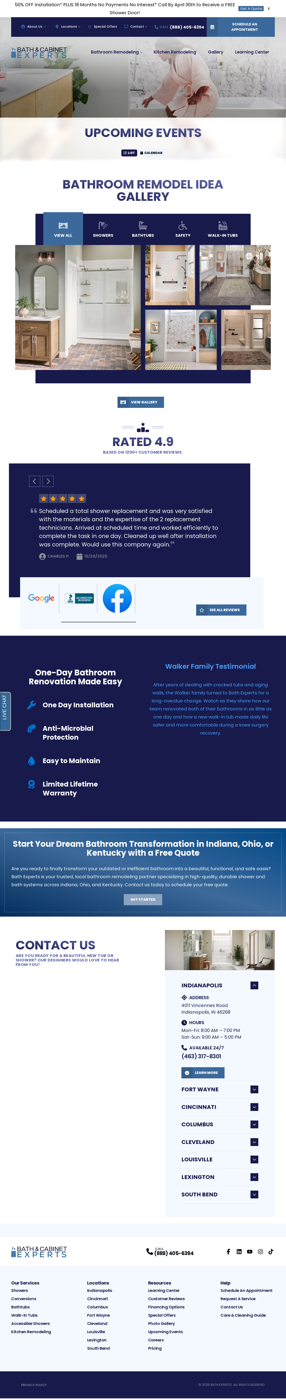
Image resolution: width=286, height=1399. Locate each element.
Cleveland (219, 1143)
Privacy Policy (33, 1385)
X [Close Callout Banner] (269, 8)
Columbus (219, 1125)
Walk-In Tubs (24, 1316)
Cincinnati (219, 1108)
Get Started (143, 900)
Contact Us (232, 1307)
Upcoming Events (165, 1332)
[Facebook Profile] (228, 1252)
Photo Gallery (161, 1324)
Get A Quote (251, 8)
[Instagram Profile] (260, 1252)
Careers (156, 1340)
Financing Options (166, 1307)
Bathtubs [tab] (143, 230)
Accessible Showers (30, 1324)
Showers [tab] (103, 230)
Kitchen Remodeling (175, 52)
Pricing (155, 1349)
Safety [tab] (183, 230)
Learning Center (252, 52)
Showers (19, 1291)
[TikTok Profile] (271, 1252)
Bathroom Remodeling (115, 52)
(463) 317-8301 (201, 1057)
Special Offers (102, 26)
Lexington (219, 1178)
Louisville (219, 1160)
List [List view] (129, 153)
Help (225, 1284)
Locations (66, 26)
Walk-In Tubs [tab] (223, 230)
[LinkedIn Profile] (239, 1252)
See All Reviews (218, 610)
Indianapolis (219, 986)
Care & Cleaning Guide (243, 1316)
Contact (134, 26)
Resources (159, 1284)
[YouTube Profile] (250, 1252)
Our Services (25, 1284)
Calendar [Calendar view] (152, 153)
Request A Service (238, 1299)
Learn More (199, 1073)
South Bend (219, 1195)
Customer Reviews (166, 1299)
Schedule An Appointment (232, 27)
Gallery (215, 52)
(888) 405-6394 (173, 1254)
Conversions (23, 1299)
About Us (31, 26)
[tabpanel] (143, 308)
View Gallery (137, 403)
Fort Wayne (219, 1090)
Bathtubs (20, 1307)
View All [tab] (63, 230)
